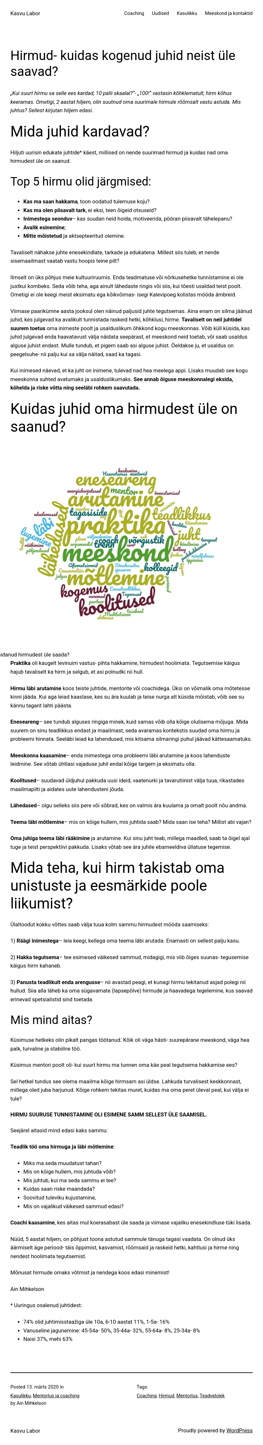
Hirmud (166, 1396)
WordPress (239, 1430)
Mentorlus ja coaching (56, 1396)
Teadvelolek (212, 1396)
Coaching (147, 1396)
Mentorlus (187, 1396)
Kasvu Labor (25, 13)
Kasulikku (20, 1396)
